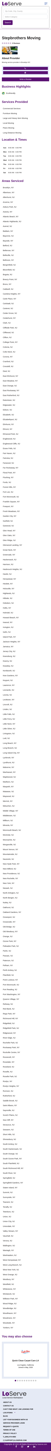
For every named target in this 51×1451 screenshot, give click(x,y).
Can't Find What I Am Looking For (18, 1409)
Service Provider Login (14, 1423)
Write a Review (25, 79)
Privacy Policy (10, 1433)
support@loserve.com (15, 1440)
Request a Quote (11, 1426)
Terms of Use (9, 1430)
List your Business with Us (15, 1420)
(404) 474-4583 (9, 1437)
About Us (7, 1402)
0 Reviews (16, 43)
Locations (8, 1413)
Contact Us (8, 1406)
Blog (5, 1416)
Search (8, 22)
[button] (15, 1380)
